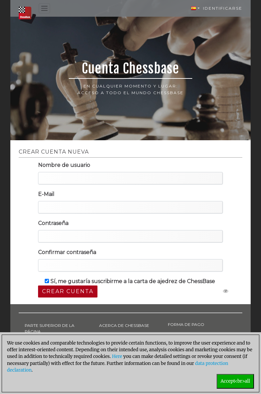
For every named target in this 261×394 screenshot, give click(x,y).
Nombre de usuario (64, 165)
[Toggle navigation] (44, 8)
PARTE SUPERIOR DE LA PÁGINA (49, 328)
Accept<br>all (235, 381)
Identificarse (222, 8)
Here (117, 356)
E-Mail (46, 194)
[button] (195, 8)
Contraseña (53, 223)
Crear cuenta (67, 291)
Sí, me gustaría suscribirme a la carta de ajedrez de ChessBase (130, 281)
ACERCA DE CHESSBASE (124, 325)
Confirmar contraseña (67, 252)
